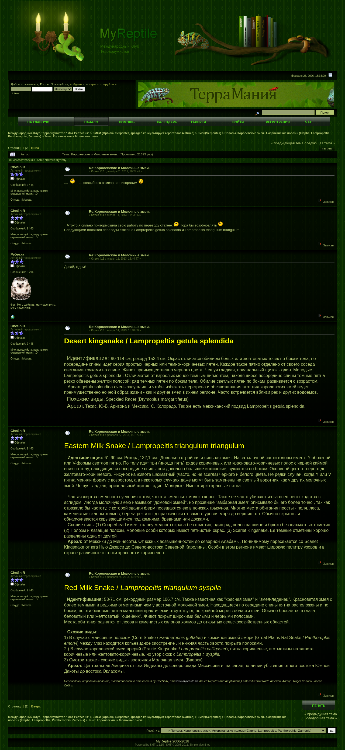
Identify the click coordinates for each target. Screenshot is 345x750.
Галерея (198, 122)
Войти (238, 122)
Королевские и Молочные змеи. (76, 136)
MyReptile (163, 741)
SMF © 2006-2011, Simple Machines (188, 744)
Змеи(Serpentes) (209, 133)
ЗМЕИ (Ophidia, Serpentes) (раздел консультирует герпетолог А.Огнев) (143, 133)
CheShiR (18, 167)
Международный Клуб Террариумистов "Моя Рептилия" (48, 133)
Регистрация (278, 122)
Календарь (167, 122)
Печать (327, 148)
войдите (76, 84)
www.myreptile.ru (186, 681)
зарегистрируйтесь (102, 84)
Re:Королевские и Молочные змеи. (119, 168)
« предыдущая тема (287, 143)
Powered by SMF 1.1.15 (149, 744)
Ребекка (17, 254)
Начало (91, 122)
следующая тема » (320, 143)
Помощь (126, 122)
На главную (38, 122)
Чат (308, 122)
